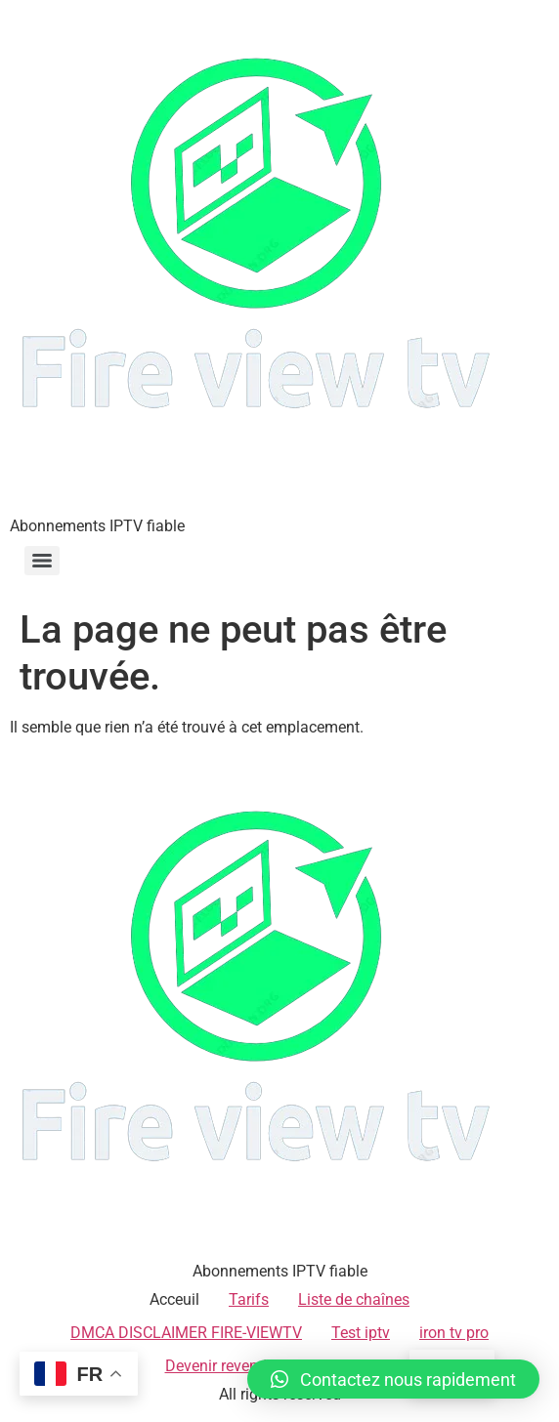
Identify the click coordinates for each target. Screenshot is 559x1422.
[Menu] (42, 560)
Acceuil (174, 1299)
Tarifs (249, 1299)
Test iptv (360, 1332)
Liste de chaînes (353, 1299)
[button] (393, 1379)
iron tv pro (454, 1332)
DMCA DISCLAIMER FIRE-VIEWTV (186, 1332)
